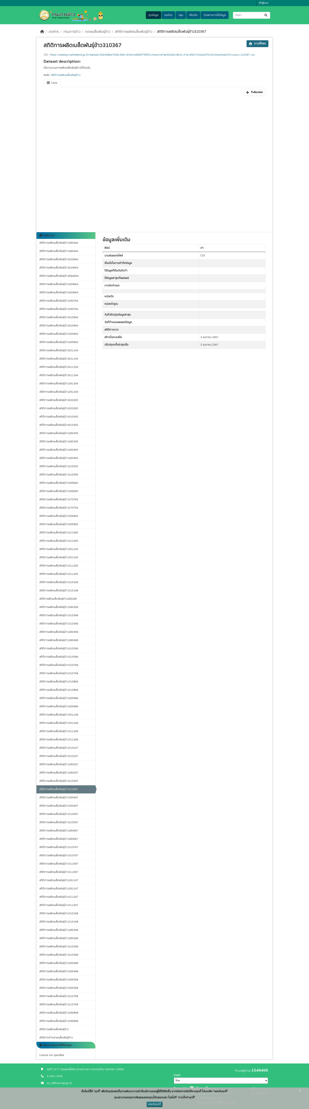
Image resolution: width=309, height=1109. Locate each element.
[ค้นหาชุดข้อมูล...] (251, 15)
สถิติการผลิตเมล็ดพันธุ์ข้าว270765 (58, 499)
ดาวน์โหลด (257, 44)
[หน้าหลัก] (42, 31)
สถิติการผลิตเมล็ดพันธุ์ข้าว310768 (58, 996)
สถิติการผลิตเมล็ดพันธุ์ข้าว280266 (58, 607)
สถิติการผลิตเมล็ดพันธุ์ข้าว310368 (58, 947)
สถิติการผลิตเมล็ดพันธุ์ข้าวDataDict (59, 276)
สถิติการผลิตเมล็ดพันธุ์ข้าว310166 (58, 582)
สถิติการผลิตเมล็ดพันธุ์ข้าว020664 (58, 259)
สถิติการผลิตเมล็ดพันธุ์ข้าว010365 (58, 417)
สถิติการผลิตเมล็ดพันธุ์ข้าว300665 (58, 483)
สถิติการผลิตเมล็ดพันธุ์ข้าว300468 (58, 963)
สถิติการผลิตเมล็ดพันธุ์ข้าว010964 (58, 317)
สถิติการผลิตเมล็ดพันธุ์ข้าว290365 (58, 433)
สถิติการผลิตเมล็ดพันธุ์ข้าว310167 (58, 748)
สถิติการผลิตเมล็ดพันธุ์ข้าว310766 (58, 665)
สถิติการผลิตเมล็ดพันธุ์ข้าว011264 (58, 367)
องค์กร (168, 15)
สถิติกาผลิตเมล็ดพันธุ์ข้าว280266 (58, 599)
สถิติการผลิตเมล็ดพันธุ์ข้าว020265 (58, 400)
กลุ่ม (180, 15)
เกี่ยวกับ (193, 15)
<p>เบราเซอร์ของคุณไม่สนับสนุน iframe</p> (154, 162)
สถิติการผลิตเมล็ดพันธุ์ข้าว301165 (58, 549)
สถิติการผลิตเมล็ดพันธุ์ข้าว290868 (58, 1013)
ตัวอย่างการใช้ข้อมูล (215, 15)
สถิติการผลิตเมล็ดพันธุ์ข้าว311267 (58, 897)
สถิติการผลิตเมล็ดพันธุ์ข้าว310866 (58, 682)
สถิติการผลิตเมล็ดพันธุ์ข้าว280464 (58, 243)
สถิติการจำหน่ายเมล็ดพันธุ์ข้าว (56, 1038)
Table (52, 83)
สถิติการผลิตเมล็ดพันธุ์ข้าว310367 (181, 31)
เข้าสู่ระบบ (263, 3)
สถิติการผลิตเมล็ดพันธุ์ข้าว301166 (58, 715)
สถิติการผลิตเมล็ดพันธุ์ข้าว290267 (58, 764)
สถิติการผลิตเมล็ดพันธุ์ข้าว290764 (58, 301)
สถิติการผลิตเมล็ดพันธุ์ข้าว (133, 31)
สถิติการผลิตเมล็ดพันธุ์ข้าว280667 (58, 831)
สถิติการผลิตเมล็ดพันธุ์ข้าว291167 (58, 880)
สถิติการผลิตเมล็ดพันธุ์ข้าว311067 (58, 864)
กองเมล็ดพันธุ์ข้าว (97, 31)
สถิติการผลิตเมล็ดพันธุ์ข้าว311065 (58, 533)
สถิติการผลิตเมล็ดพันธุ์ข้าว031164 (58, 350)
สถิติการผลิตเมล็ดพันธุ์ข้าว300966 (58, 698)
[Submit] (266, 15)
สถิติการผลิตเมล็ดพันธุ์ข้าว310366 (58, 615)
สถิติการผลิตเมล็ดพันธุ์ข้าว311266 (58, 731)
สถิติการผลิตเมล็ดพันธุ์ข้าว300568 (58, 980)
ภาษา (177, 1075)
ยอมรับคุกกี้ (154, 1104)
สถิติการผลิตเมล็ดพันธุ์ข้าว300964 (58, 334)
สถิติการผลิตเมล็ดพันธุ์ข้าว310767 (58, 847)
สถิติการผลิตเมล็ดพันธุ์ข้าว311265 (58, 566)
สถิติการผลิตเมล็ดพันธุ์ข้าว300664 (58, 284)
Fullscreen (254, 92)
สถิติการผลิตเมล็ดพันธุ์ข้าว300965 (58, 516)
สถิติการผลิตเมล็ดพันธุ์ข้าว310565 (58, 466)
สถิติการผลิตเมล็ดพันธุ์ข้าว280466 (58, 632)
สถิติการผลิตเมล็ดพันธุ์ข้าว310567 (58, 814)
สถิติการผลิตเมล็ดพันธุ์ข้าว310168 (58, 913)
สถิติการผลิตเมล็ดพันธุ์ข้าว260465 (58, 450)
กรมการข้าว (71, 31)
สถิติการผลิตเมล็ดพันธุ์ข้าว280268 (58, 930)
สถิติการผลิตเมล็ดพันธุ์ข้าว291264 (58, 384)
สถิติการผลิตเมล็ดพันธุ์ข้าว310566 (58, 648)
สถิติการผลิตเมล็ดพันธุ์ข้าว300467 (58, 798)
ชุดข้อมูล (153, 15)
